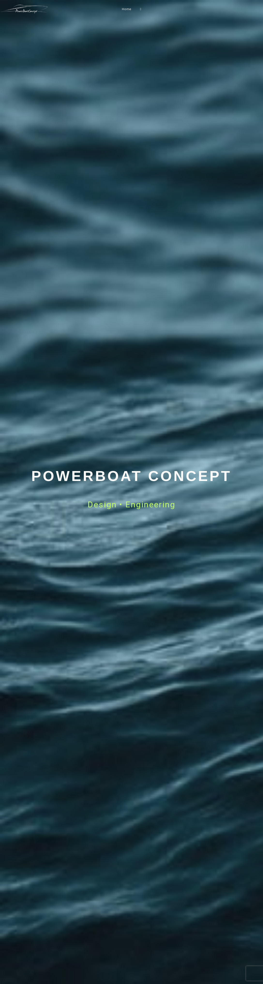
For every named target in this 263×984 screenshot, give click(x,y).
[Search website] (141, 9)
